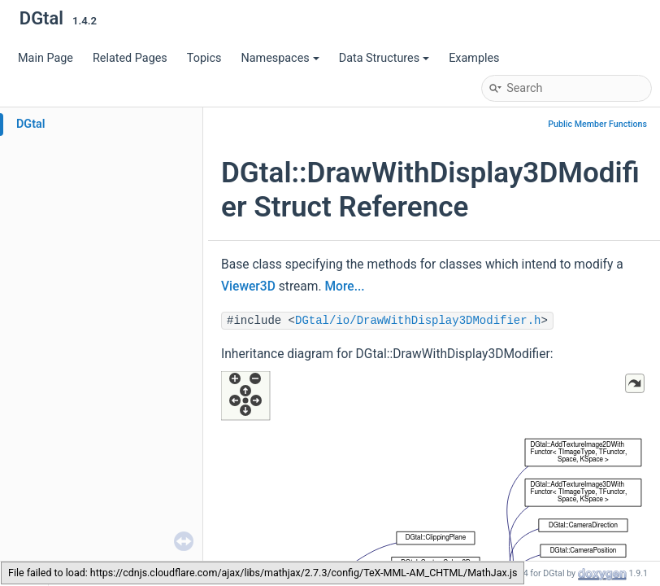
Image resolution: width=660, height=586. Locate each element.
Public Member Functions (597, 124)
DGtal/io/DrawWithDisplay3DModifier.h (418, 320)
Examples (474, 58)
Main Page (45, 58)
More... (344, 286)
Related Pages (130, 58)
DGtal (31, 124)
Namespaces (280, 58)
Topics (204, 58)
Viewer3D (248, 286)
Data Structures (384, 58)
